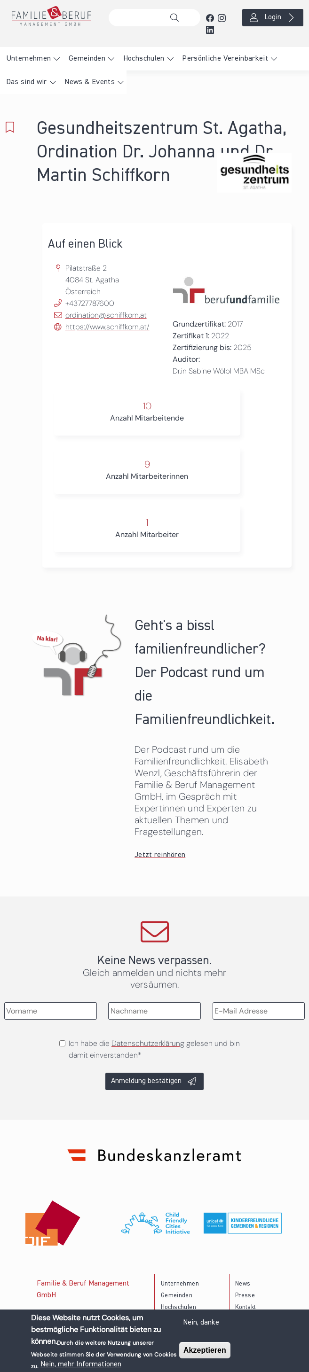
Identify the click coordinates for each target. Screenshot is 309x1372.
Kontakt (245, 1307)
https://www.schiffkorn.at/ (107, 327)
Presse (245, 1296)
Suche (177, 18)
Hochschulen (144, 58)
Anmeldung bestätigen (146, 1081)
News (242, 1284)
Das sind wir (26, 82)
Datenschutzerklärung (147, 1043)
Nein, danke (201, 1324)
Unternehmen (28, 58)
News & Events (89, 82)
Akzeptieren (204, 1352)
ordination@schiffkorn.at (106, 315)
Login (272, 17)
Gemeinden (87, 58)
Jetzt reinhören (160, 855)
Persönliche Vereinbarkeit (225, 58)
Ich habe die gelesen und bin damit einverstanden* (154, 1049)
